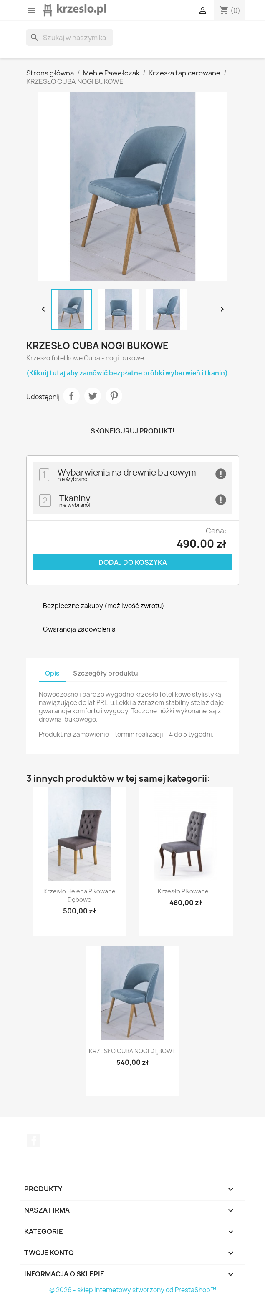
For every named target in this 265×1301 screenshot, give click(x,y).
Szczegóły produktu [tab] (105, 673)
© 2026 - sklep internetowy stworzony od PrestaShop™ (132, 1290)
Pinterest (114, 396)
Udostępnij (71, 396)
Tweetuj (92, 396)
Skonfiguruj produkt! (133, 430)
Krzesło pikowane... (186, 891)
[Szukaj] (69, 37)
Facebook (33, 1140)
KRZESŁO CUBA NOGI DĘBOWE (132, 1051)
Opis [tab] (52, 673)
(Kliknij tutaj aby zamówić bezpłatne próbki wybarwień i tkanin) (127, 373)
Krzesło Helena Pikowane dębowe (79, 895)
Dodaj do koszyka (132, 562)
